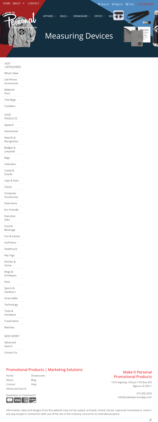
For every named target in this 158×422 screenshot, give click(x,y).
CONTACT (33, 3)
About (9, 380)
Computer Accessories (11, 195)
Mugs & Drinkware (10, 273)
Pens (7, 282)
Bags (64, 16)
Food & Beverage (9, 228)
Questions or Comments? (21, 395)
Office (99, 16)
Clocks (8, 187)
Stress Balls (11, 298)
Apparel (49, 16)
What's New (11, 73)
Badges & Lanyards (9, 149)
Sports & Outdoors (10, 290)
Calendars (10, 164)
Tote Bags (10, 99)
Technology (11, 304)
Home (9, 375)
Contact (10, 384)
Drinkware (81, 16)
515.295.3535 (144, 393)
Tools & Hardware (10, 312)
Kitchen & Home (10, 263)
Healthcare (10, 249)
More (113, 16)
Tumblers (10, 106)
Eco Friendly (11, 209)
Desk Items (10, 203)
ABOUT (16, 3)
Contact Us (10, 352)
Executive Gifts (9, 217)
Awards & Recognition (11, 139)
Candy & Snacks (9, 172)
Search (103, 4)
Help (34, 384)
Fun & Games (12, 236)
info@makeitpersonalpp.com (135, 397)
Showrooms (38, 375)
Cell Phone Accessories (11, 81)
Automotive (11, 131)
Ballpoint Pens (9, 91)
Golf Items (10, 242)
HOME (6, 3)
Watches (9, 327)
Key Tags (9, 255)
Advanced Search (10, 344)
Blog (33, 380)
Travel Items (11, 321)
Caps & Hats (11, 180)
